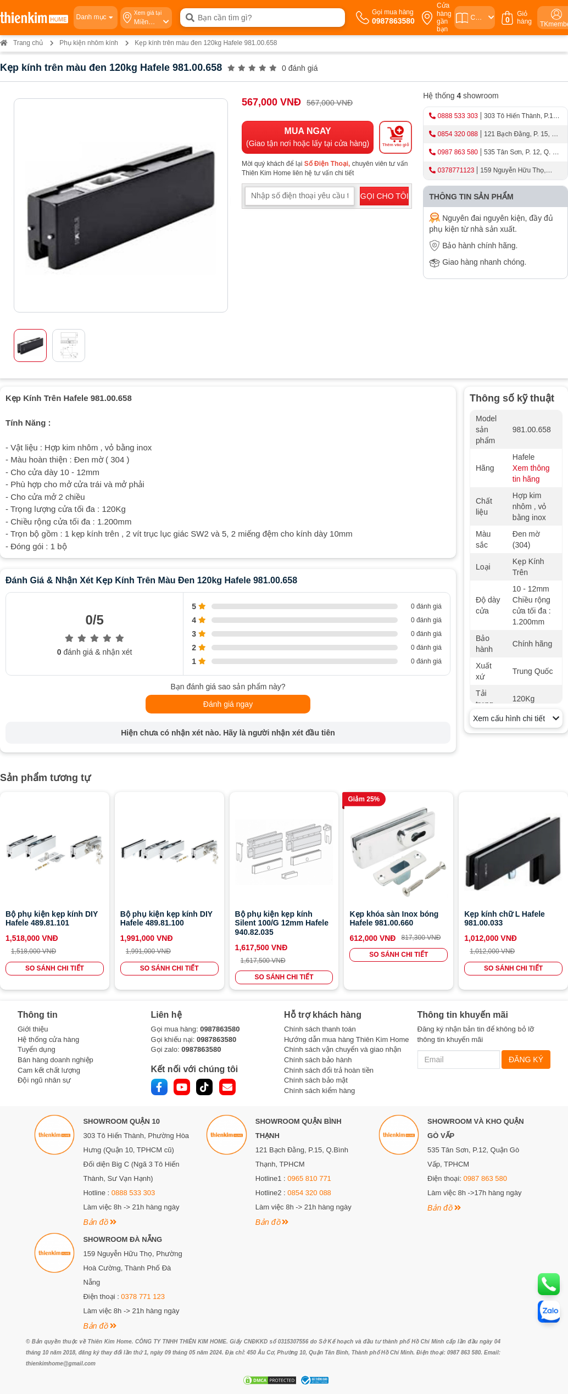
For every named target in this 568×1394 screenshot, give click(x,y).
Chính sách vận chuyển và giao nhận (342, 1049)
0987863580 (220, 1029)
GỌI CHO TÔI (384, 196)
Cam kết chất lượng (49, 1070)
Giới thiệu (33, 1029)
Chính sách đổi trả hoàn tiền (329, 1070)
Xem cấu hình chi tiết (516, 718)
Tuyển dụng (36, 1049)
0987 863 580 (458, 152)
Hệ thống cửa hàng (48, 1039)
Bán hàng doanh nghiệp (55, 1060)
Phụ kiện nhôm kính (88, 43)
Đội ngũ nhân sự (44, 1080)
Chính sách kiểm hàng (319, 1090)
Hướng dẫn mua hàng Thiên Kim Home (346, 1039)
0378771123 (456, 170)
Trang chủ (21, 43)
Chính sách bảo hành (318, 1060)
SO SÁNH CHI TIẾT (54, 968)
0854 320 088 (458, 134)
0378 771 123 (143, 1296)
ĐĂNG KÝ (526, 1059)
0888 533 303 (458, 116)
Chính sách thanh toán (320, 1029)
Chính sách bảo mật (316, 1080)
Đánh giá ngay (228, 704)
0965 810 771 (309, 1178)
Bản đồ (99, 1222)
